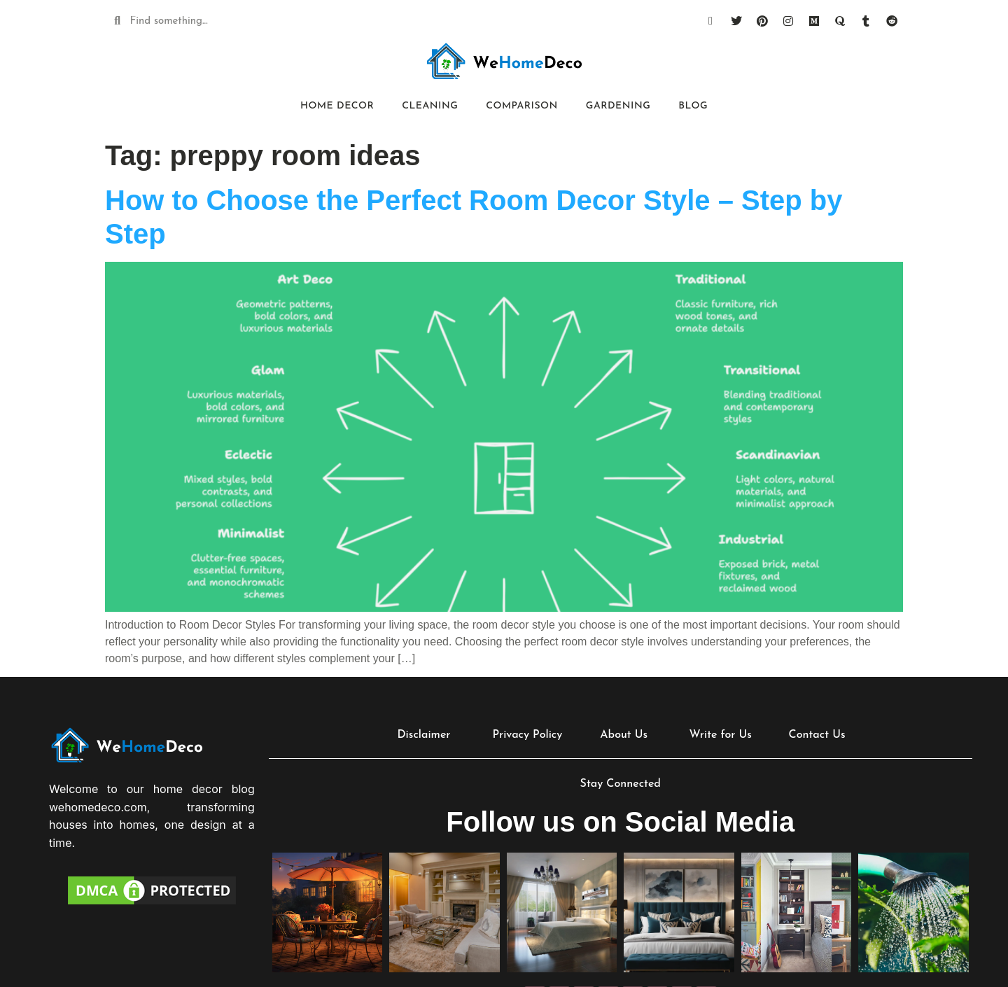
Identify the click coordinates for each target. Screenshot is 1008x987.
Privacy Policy (527, 735)
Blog (693, 106)
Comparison (522, 106)
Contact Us (817, 735)
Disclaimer (423, 735)
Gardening (618, 106)
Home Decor (337, 106)
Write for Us (720, 735)
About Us (624, 735)
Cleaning (430, 106)
